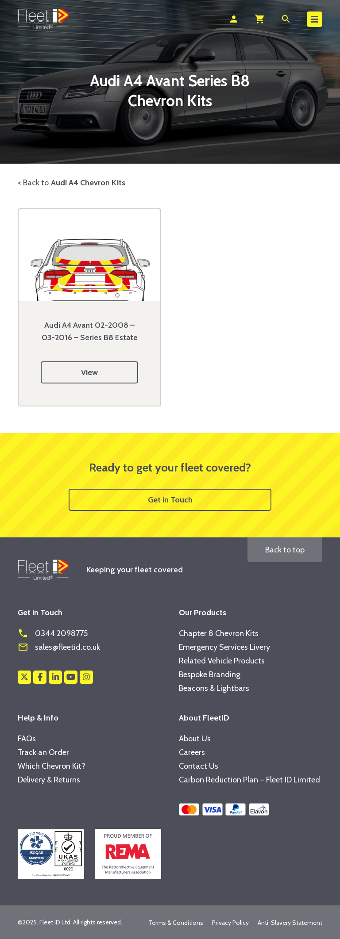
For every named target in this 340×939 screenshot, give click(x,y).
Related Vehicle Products (222, 661)
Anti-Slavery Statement (290, 923)
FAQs (27, 739)
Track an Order (43, 752)
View (89, 372)
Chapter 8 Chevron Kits (219, 633)
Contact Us (198, 766)
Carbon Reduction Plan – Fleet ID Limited (249, 780)
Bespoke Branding (209, 674)
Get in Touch (170, 500)
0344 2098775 (53, 633)
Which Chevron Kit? (51, 766)
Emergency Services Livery (224, 647)
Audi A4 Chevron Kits (88, 183)
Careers (192, 752)
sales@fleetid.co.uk (59, 647)
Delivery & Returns (49, 780)
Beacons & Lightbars (214, 688)
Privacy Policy (230, 923)
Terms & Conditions (175, 923)
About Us (195, 739)
